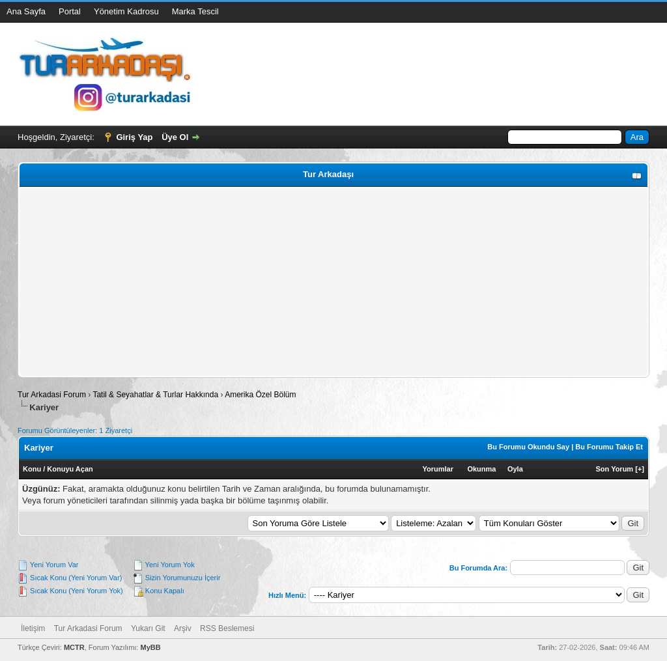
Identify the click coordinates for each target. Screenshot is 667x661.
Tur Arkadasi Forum (52, 394)
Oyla (515, 469)
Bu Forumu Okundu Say (528, 447)
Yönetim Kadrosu (126, 11)
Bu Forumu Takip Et (609, 447)
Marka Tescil (195, 11)
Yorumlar (438, 469)
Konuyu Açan (70, 469)
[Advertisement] (333, 282)
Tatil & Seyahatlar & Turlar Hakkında (155, 394)
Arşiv (183, 628)
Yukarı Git (148, 628)
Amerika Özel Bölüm (260, 394)
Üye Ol (175, 137)
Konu (32, 469)
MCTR (74, 647)
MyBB (150, 647)
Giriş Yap (134, 137)
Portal (70, 11)
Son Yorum (615, 469)
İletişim (33, 628)
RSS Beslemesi (227, 628)
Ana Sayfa (26, 11)
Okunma (481, 469)
